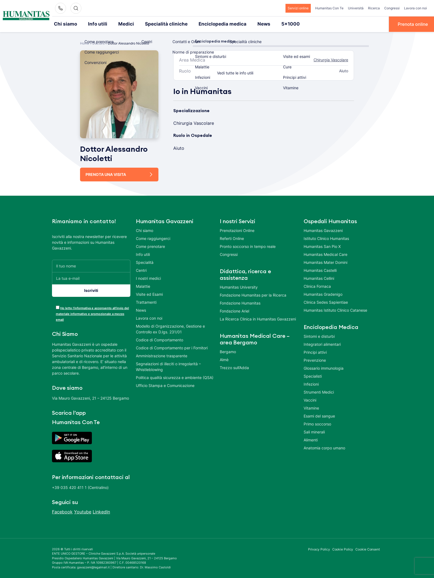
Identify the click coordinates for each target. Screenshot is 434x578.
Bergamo (228, 351)
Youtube (82, 511)
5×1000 (273, 24)
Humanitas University (239, 286)
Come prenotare (150, 246)
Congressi (392, 8)
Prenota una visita (106, 174)
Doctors (98, 43)
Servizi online (298, 8)
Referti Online (232, 238)
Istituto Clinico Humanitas (326, 238)
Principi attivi (315, 351)
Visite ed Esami (149, 293)
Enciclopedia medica (209, 24)
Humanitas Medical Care (325, 253)
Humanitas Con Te (329, 8)
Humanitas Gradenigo (323, 293)
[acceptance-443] (57, 307)
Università (356, 8)
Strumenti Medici (319, 391)
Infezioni (311, 383)
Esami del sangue (319, 415)
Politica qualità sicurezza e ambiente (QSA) (174, 377)
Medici (120, 24)
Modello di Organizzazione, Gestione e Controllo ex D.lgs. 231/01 (170, 328)
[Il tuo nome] (91, 265)
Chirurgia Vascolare (331, 59)
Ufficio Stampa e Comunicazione (165, 385)
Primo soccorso (317, 423)
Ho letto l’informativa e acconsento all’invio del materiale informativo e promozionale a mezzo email (92, 313)
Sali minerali (314, 431)
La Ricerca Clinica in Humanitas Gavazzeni (258, 318)
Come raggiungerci (153, 238)
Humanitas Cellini (319, 277)
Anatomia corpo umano (324, 447)
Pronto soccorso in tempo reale (248, 246)
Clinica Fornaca (317, 285)
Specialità (144, 261)
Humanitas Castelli (320, 269)
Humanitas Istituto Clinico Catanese (335, 309)
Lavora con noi (415, 8)
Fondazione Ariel (234, 310)
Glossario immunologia (324, 367)
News (248, 24)
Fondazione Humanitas (240, 302)
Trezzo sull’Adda (234, 367)
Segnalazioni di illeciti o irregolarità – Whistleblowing (168, 366)
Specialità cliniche (157, 24)
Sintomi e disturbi (319, 335)
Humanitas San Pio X (322, 246)
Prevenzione (315, 359)
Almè (224, 359)
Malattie (143, 285)
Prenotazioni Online (237, 230)
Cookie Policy (342, 549)
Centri (141, 269)
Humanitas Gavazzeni (323, 230)
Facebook (62, 511)
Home (84, 43)
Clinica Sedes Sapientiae (326, 301)
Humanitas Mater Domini (325, 261)
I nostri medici (148, 277)
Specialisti (313, 375)
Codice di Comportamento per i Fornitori (172, 347)
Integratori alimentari (322, 343)
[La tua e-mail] (91, 278)
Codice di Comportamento (159, 339)
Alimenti (311, 439)
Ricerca (374, 8)
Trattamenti (146, 301)
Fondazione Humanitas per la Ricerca (253, 294)
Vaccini (310, 399)
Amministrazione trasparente (161, 355)
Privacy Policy (319, 549)
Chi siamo (64, 24)
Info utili (94, 24)
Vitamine (311, 407)
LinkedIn (101, 511)
